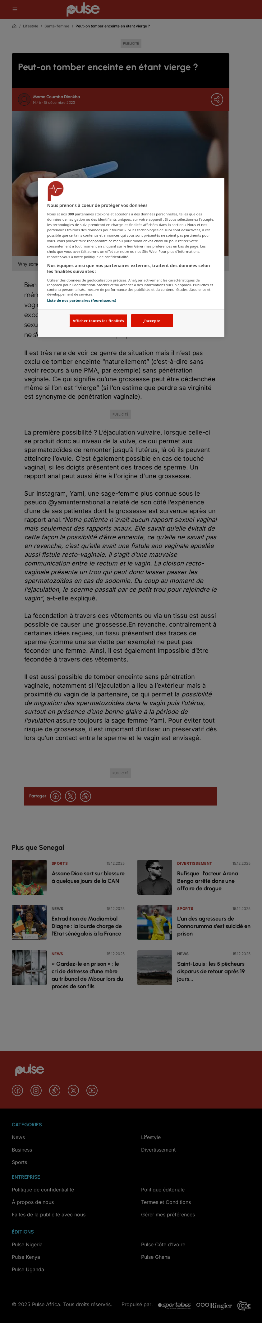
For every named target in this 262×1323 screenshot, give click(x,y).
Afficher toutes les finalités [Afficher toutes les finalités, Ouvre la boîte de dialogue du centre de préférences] (98, 320)
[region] (131, 257)
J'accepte (152, 320)
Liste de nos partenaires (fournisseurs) (81, 300)
